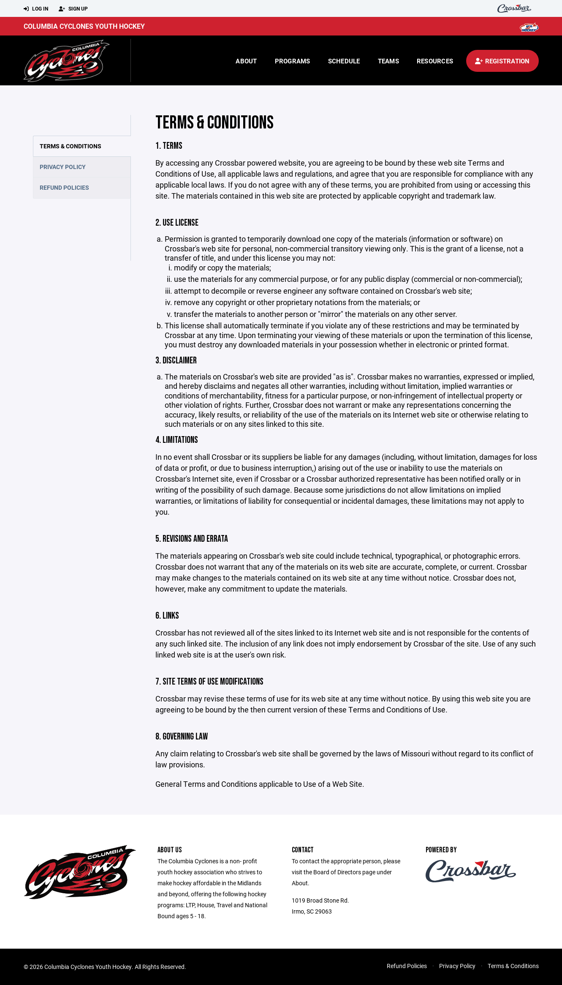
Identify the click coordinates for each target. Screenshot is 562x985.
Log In (36, 9)
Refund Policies (64, 187)
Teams (388, 61)
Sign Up (73, 9)
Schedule (344, 61)
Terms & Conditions (70, 146)
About (246, 61)
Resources (435, 61)
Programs (292, 61)
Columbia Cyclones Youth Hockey (84, 26)
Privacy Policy (63, 167)
